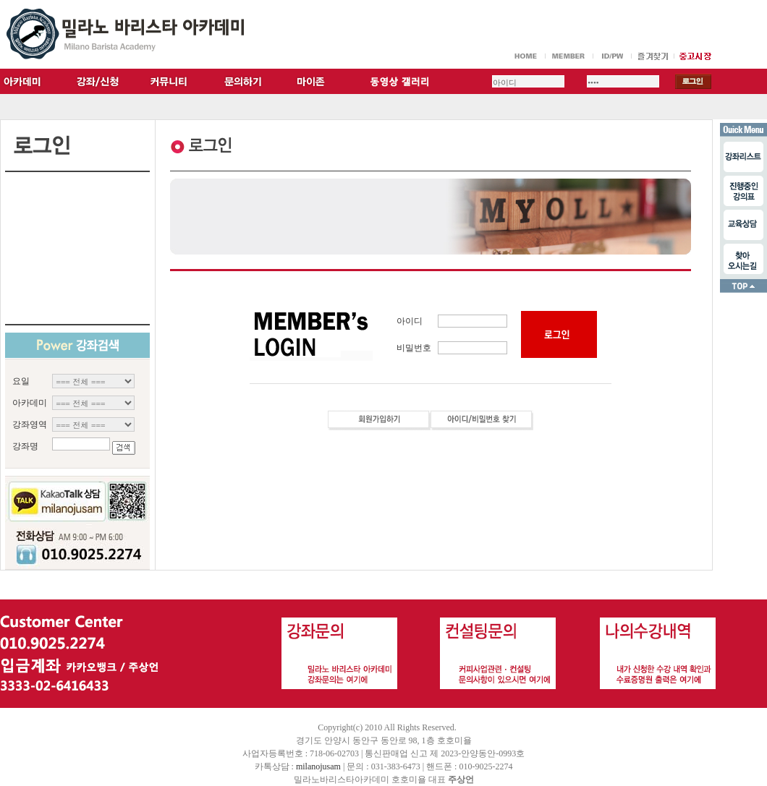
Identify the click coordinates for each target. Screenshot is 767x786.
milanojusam (318, 766)
